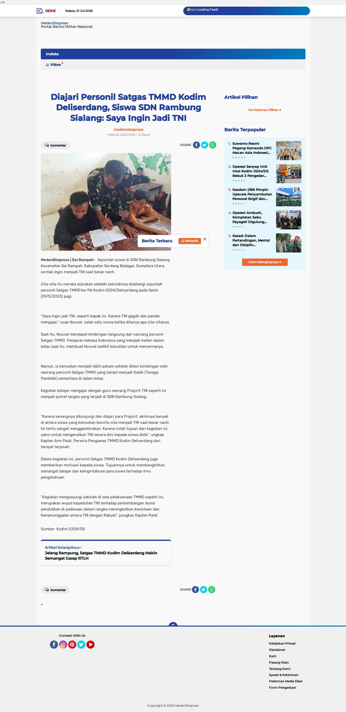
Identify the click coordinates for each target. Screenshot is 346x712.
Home (50, 11)
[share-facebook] (196, 145)
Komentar (55, 145)
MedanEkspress (54, 23)
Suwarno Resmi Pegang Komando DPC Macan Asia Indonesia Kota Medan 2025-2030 (251, 148)
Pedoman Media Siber (286, 681)
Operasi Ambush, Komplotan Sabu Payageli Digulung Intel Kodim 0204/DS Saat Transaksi (250, 217)
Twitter (83, 647)
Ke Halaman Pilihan (264, 110)
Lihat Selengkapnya (264, 262)
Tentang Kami (279, 669)
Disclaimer (277, 650)
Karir (272, 656)
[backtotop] (173, 626)
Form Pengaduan (282, 687)
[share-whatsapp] (212, 145)
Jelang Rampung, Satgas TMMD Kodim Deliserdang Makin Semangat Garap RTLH (101, 556)
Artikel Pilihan (241, 97)
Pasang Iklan (279, 662)
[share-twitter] (204, 145)
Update (189, 241)
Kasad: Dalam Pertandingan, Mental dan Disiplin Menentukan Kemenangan (251, 240)
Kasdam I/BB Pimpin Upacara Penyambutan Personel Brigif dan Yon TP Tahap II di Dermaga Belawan (252, 194)
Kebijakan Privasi (282, 643)
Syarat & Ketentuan (283, 675)
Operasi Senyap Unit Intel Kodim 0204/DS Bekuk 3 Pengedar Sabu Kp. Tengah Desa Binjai (251, 171)
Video (55, 64)
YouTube (94, 647)
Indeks (52, 54)
